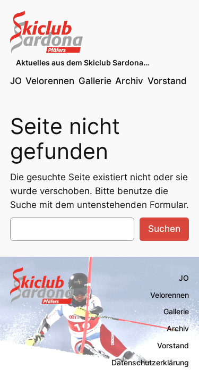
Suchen (164, 228)
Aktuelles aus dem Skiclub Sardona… (82, 62)
